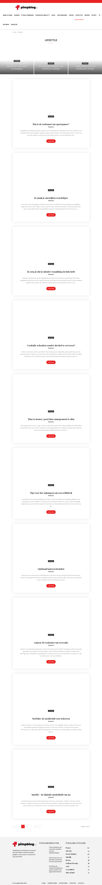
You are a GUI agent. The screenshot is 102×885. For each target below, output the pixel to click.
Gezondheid (62, 15)
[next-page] (40, 826)
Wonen (6, 24)
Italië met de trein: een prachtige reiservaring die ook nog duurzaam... (56, 859)
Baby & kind (7, 15)
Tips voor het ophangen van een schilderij (51, 492)
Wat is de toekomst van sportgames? (51, 124)
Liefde (71, 15)
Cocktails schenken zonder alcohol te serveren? (51, 345)
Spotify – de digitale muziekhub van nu (51, 794)
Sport (94, 15)
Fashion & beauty (42, 15)
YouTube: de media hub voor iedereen (51, 718)
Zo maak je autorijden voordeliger (51, 197)
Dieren (16, 15)
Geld (53, 15)
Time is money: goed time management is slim (51, 419)
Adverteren (63, 883)
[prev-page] (14, 826)
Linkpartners (52, 883)
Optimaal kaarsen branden (51, 568)
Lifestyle (79, 15)
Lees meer (51, 141)
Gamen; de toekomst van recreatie (51, 642)
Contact (81, 883)
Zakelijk (14, 24)
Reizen (87, 15)
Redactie (51, 127)
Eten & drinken (27, 15)
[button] (99, 15)
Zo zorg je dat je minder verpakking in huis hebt (51, 271)
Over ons (72, 883)
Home (14, 32)
